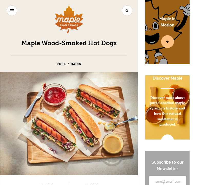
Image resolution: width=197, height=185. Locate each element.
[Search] (127, 10)
